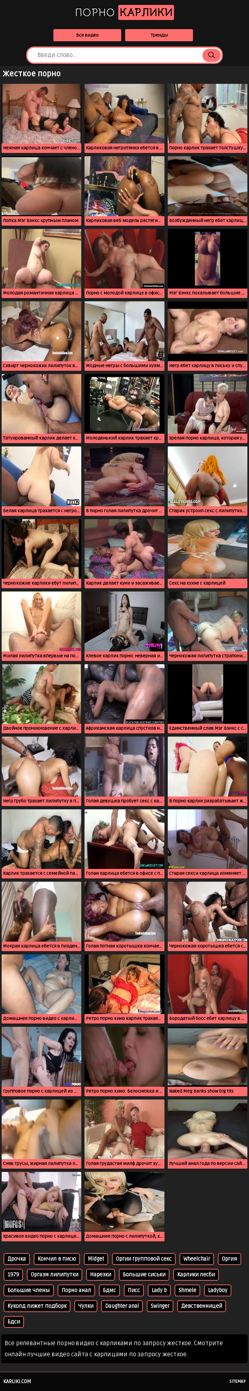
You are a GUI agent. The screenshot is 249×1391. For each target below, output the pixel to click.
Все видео (87, 35)
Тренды (159, 35)
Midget (96, 1259)
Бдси (14, 1322)
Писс (134, 1290)
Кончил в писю (57, 1259)
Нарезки (100, 1274)
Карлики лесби (196, 1274)
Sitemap (237, 1381)
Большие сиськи (144, 1274)
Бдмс (109, 1290)
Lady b (159, 1290)
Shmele (187, 1290)
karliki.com (17, 1381)
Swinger (160, 1306)
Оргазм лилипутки (54, 1274)
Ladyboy (217, 1290)
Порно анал (76, 1290)
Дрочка (17, 1259)
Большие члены (29, 1290)
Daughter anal (122, 1306)
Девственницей (201, 1306)
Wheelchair (196, 1259)
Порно (124, 12)
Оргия (229, 1259)
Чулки (85, 1306)
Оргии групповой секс (144, 1259)
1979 (13, 1274)
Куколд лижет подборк (37, 1306)
